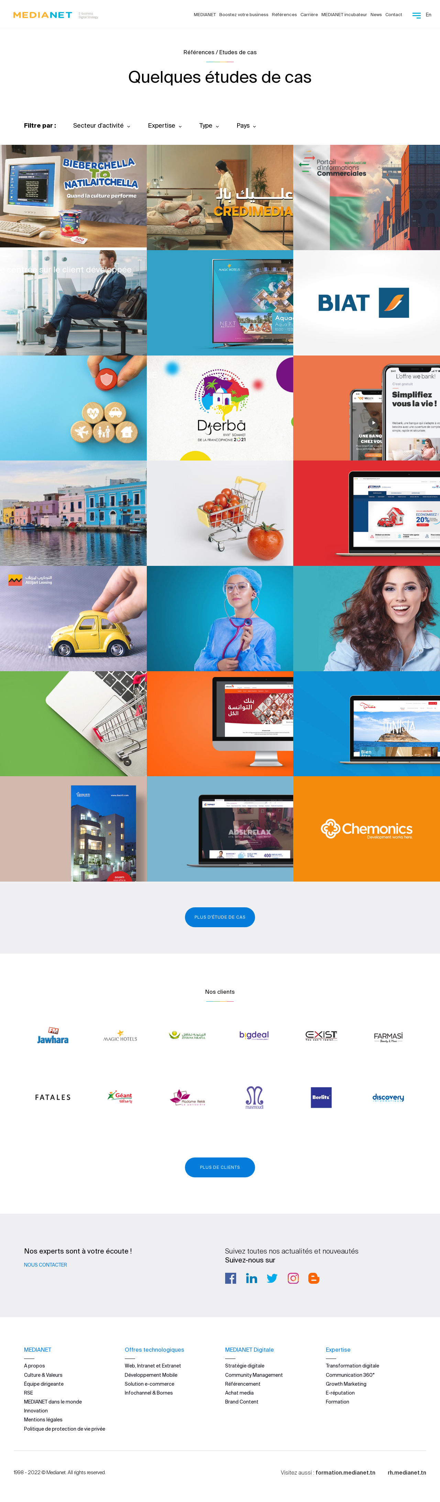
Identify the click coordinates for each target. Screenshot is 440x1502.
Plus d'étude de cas (220, 917)
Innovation (36, 1410)
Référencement (243, 1383)
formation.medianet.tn (345, 1472)
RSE (28, 1392)
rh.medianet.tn (407, 1472)
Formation (337, 1401)
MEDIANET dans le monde (53, 1401)
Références (284, 14)
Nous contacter (45, 1265)
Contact (393, 14)
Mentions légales (43, 1419)
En (428, 15)
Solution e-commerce (149, 1383)
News (376, 14)
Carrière (309, 14)
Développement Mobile (151, 1374)
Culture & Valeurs (43, 1374)
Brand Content (241, 1401)
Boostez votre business (243, 14)
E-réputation (340, 1392)
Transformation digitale (352, 1365)
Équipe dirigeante (44, 1383)
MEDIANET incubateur (344, 14)
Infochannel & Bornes (149, 1392)
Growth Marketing (346, 1383)
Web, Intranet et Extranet (153, 1365)
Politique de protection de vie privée (64, 1428)
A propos (34, 1365)
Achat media (239, 1392)
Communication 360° (350, 1374)
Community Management (254, 1374)
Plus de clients (220, 1167)
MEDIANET (205, 14)
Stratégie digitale (244, 1365)
